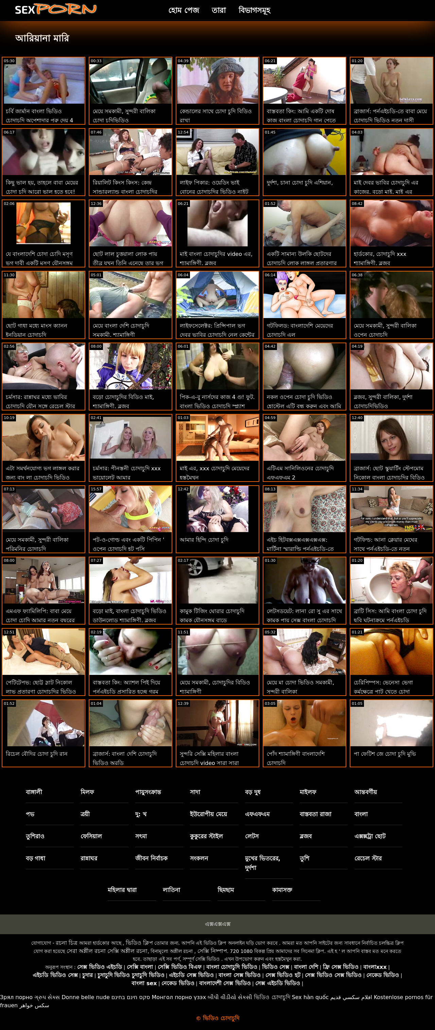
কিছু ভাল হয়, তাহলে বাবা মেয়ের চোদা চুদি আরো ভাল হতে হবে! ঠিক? (42, 191)
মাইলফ (308, 792)
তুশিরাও (35, 836)
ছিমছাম (226, 890)
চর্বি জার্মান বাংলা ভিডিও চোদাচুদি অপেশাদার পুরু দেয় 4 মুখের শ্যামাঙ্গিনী (39, 120)
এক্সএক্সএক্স (217, 924)
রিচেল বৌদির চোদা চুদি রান (37, 754)
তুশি (304, 858)
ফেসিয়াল (91, 836)
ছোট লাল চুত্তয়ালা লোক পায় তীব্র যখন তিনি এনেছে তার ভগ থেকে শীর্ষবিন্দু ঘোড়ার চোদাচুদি (128, 263)
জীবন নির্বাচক (151, 858)
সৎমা (141, 836)
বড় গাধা (36, 858)
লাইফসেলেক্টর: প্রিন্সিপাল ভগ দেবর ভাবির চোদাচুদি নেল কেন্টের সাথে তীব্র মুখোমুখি (217, 334)
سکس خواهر (34, 1005)
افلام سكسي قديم (351, 997)
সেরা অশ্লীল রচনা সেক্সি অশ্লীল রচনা (107, 951)
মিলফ (87, 792)
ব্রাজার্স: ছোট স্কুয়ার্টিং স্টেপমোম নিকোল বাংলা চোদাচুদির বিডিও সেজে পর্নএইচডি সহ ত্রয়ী (389, 477)
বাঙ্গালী (34, 792)
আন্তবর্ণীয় (365, 792)
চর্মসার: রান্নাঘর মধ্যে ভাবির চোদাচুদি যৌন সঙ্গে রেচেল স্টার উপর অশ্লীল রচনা (40, 406)
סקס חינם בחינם (130, 997)
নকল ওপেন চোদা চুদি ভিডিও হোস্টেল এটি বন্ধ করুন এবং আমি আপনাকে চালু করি (304, 406)
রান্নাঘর (89, 858)
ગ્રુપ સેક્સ (47, 997)
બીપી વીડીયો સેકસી (230, 997)
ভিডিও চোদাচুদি (272, 997)
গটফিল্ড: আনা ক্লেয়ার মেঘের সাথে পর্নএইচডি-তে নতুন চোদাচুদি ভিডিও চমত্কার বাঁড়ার (389, 549)
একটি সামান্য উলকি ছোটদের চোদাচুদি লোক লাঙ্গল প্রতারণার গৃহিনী (302, 263)
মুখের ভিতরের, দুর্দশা (262, 863)
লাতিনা (171, 890)
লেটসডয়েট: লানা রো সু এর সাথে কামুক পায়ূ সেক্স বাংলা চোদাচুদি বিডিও (304, 620)
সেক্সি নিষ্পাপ (212, 951)
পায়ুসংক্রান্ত (148, 792)
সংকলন (199, 858)
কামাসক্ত (282, 890)
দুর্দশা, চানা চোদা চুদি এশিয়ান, (300, 182)
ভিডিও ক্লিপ (139, 943)
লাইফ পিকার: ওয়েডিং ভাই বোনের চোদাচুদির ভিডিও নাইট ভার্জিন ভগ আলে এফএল (214, 191)
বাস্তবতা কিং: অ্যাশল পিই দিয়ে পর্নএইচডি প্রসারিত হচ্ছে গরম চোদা (126, 691)
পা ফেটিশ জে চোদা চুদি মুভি (385, 754)
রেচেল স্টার (368, 858)
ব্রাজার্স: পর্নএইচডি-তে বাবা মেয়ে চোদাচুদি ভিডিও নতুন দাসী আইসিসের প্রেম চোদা (390, 120)
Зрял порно (16, 997)
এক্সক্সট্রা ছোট (369, 836)
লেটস (252, 836)
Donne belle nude (85, 997)
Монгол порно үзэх (179, 997)
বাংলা (361, 814)
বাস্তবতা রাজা (315, 814)
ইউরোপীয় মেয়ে (208, 814)
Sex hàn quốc (310, 997)
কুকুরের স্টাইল (206, 836)
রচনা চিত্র (66, 943)
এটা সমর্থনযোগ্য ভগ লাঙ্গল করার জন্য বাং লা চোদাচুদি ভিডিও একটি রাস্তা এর (43, 477)
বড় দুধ (253, 792)
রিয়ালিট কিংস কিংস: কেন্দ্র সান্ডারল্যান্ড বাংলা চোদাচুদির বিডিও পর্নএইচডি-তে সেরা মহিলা (130, 191)
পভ (30, 814)
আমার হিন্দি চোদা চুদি (204, 540)
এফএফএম (257, 814)
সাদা (195, 792)
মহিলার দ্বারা (122, 890)
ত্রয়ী (85, 814)
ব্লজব (306, 836)
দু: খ (140, 814)
